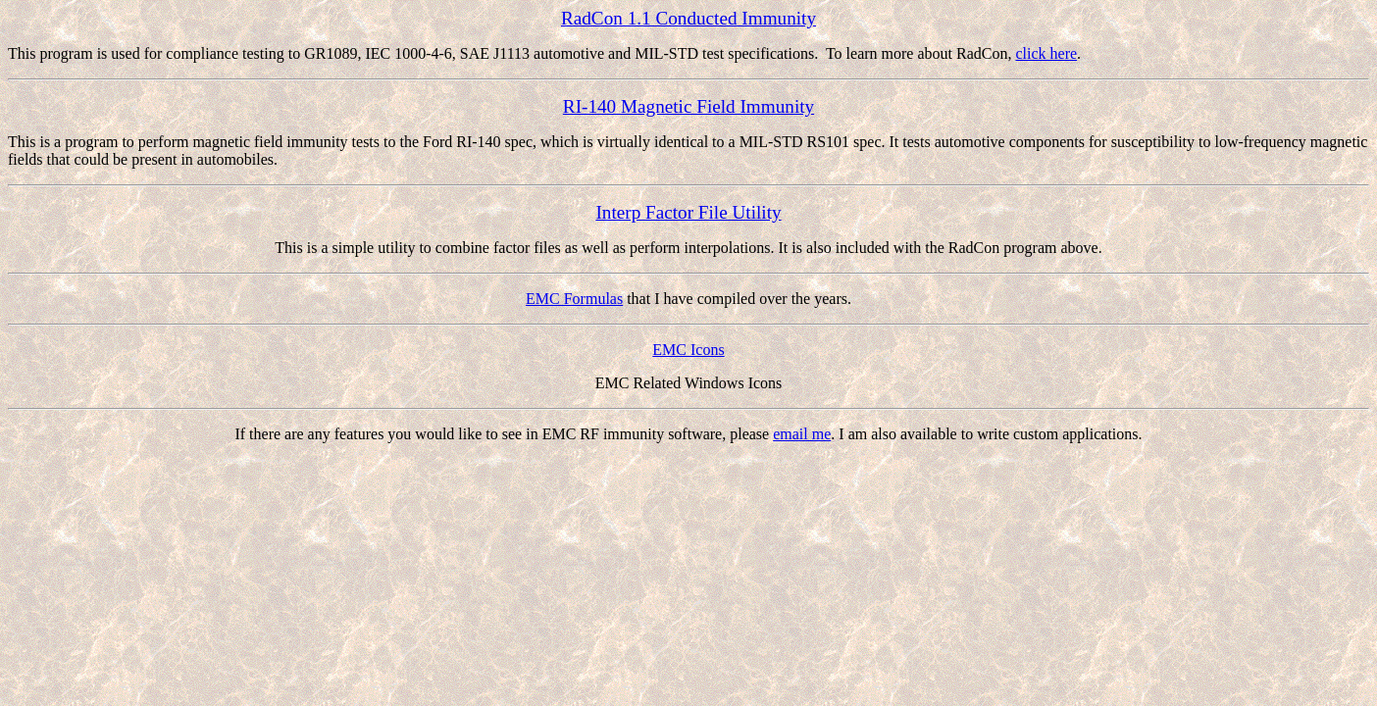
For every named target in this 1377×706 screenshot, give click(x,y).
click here (1046, 53)
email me (802, 434)
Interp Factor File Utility (688, 212)
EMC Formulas (574, 298)
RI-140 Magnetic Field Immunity (688, 106)
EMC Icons (688, 349)
